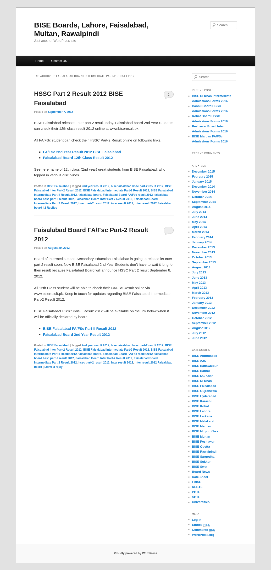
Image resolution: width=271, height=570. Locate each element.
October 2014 (202, 197)
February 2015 (202, 176)
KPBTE (197, 487)
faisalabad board (89, 194)
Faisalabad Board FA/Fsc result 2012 (128, 194)
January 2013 (202, 302)
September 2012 (204, 323)
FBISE (196, 482)
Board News (201, 471)
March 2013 (200, 292)
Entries (201, 525)
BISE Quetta (201, 446)
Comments (204, 530)
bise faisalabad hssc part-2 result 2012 (137, 186)
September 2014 (204, 202)
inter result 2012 (122, 203)
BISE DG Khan (203, 376)
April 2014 (199, 227)
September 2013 (204, 262)
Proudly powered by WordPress (135, 553)
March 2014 (200, 232)
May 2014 (199, 222)
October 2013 (202, 257)
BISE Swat (199, 466)
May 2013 (199, 282)
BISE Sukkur (201, 461)
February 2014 (202, 237)
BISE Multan (201, 436)
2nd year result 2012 (95, 186)
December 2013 (203, 247)
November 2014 (203, 191)
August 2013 (201, 267)
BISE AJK (199, 361)
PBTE (196, 492)
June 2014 (199, 217)
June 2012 (199, 338)
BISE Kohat (200, 406)
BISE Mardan (201, 426)
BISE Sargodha (203, 456)
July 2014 (199, 212)
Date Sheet (200, 477)
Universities (201, 502)
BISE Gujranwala (204, 391)
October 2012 (202, 318)
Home (39, 61)
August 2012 (201, 328)
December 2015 (203, 171)
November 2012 (203, 313)
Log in (196, 519)
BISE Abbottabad (204, 356)
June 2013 (199, 277)
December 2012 (203, 307)
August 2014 (201, 207)
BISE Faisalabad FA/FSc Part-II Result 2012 (79, 328)
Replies (50, 207)
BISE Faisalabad (58, 186)
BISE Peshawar (203, 441)
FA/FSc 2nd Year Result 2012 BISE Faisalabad (82, 152)
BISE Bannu (201, 371)
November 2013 (203, 252)
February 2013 (202, 297)
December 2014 (203, 186)
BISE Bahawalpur (205, 366)
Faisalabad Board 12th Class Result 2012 (78, 158)
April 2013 (199, 287)
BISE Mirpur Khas (205, 431)
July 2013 (199, 272)
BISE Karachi (202, 401)
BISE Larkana (202, 416)
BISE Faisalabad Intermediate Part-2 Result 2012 (116, 190)
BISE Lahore (201, 411)
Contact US (59, 61)
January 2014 (202, 242)
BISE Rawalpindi (204, 451)
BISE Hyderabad (204, 396)
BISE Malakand (203, 421)
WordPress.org (203, 535)
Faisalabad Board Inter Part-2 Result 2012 (104, 199)
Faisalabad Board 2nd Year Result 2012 (76, 334)
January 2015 (202, 181)
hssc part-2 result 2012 (94, 203)
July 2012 (199, 333)
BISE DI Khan (202, 381)
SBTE (196, 497)
